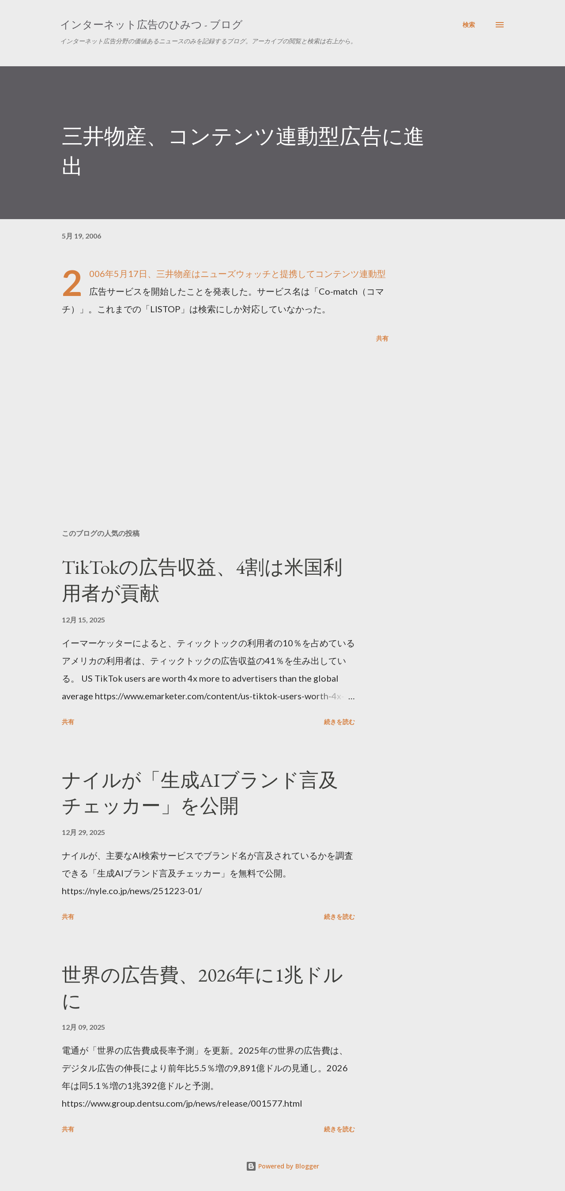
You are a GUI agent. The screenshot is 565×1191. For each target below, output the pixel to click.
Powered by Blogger (282, 1166)
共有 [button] (382, 338)
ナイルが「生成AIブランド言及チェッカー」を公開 (200, 793)
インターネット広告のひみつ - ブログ (151, 24)
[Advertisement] (211, 419)
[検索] (469, 24)
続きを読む (339, 721)
